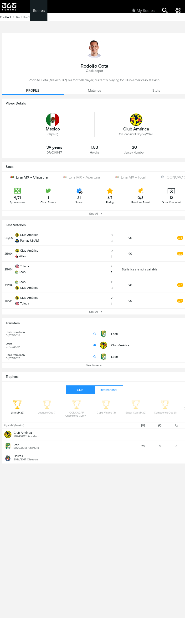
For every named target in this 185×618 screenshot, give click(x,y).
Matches (94, 90)
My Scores (143, 10)
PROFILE (32, 90)
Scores (39, 10)
